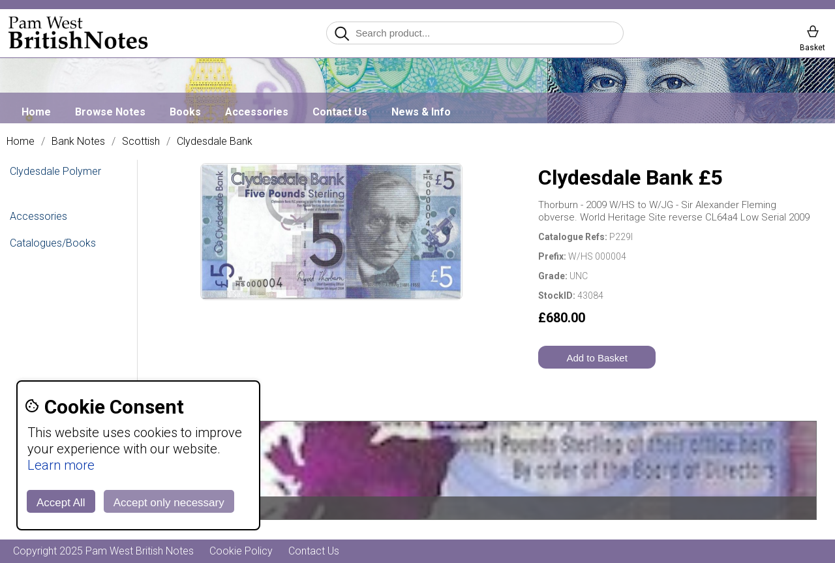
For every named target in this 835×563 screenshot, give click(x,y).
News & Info (421, 112)
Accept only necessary (169, 502)
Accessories (256, 112)
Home (36, 112)
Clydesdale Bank (214, 141)
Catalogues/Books (53, 243)
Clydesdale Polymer (55, 171)
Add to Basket (596, 357)
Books (185, 112)
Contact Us (339, 112)
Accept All (61, 502)
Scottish (141, 141)
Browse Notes (110, 112)
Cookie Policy (241, 551)
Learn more (61, 465)
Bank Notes (78, 141)
